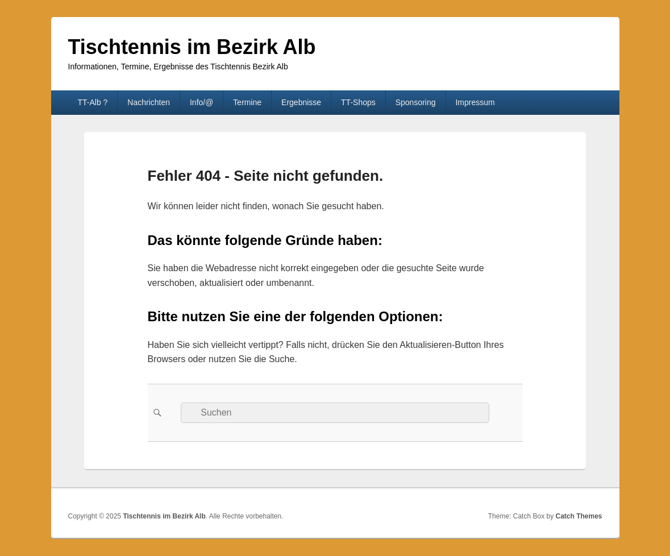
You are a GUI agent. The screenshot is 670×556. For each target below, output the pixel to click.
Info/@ (201, 102)
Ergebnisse (301, 102)
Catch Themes (578, 516)
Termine (247, 102)
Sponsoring (416, 102)
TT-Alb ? (92, 102)
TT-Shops (358, 102)
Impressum (474, 102)
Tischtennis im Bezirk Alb (192, 47)
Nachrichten (148, 102)
